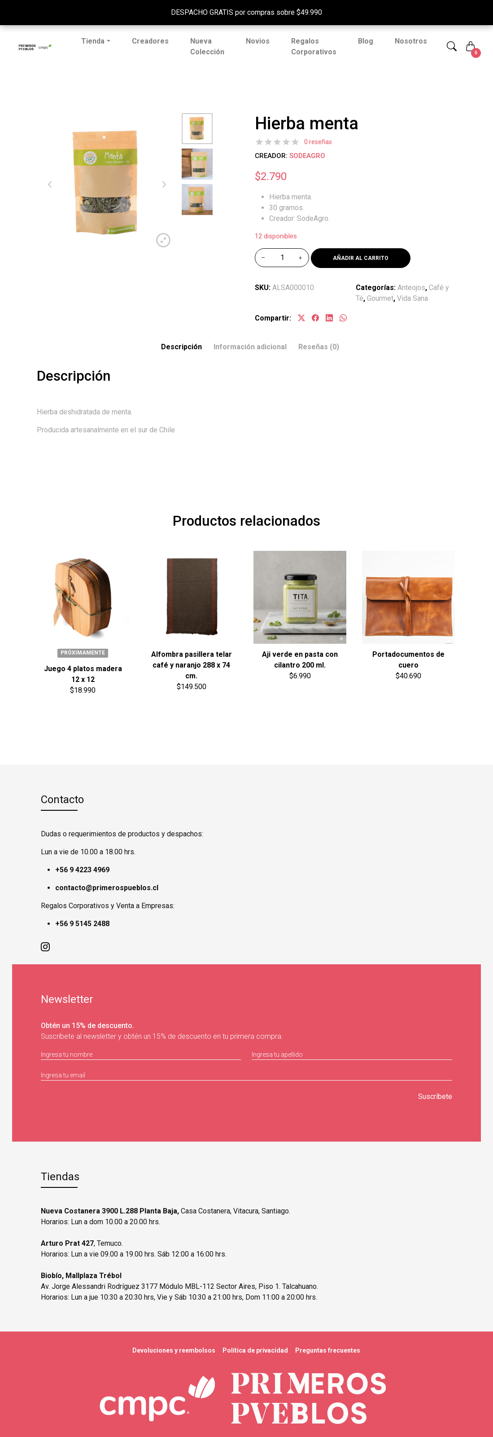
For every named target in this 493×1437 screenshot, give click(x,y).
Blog (365, 41)
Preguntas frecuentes (327, 1350)
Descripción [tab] (181, 347)
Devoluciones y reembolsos (173, 1350)
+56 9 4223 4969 (82, 870)
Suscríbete (435, 1096)
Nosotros (411, 41)
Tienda (93, 41)
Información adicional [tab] (250, 347)
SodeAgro (307, 156)
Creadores (150, 41)
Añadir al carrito (360, 258)
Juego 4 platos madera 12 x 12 (83, 674)
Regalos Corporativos (313, 46)
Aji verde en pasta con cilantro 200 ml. (300, 659)
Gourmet (380, 298)
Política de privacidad (255, 1350)
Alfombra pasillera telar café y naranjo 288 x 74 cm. (191, 665)
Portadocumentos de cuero (408, 659)
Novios (258, 41)
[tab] (318, 347)
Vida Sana (412, 298)
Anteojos (411, 287)
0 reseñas (318, 141)
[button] (452, 47)
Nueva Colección (207, 46)
